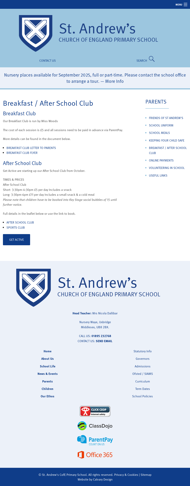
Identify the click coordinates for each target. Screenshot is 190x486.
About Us (47, 358)
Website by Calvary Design (95, 479)
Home (47, 351)
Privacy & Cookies (126, 474)
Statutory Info (143, 351)
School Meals (159, 132)
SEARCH (142, 60)
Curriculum (142, 381)
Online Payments (161, 160)
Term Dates (142, 388)
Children (47, 388)
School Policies (142, 396)
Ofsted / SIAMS (142, 373)
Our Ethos (47, 396)
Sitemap (146, 474)
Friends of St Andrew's (166, 117)
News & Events (48, 373)
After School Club (20, 222)
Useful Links (158, 175)
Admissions (143, 366)
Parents (156, 101)
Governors (143, 358)
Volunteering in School (167, 167)
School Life (47, 366)
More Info (114, 81)
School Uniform (161, 125)
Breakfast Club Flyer (22, 152)
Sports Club (15, 227)
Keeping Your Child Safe (166, 140)
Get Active (16, 239)
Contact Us (47, 60)
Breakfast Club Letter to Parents (31, 147)
